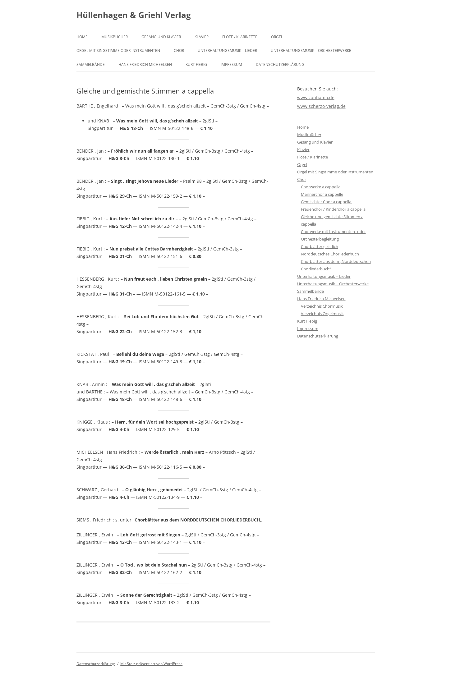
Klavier (202, 36)
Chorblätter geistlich (319, 246)
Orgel (277, 36)
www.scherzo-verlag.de (321, 106)
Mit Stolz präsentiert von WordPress (151, 663)
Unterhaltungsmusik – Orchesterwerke (311, 50)
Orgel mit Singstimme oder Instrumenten (118, 50)
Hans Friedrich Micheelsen (145, 64)
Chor (179, 50)
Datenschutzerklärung (280, 64)
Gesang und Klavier (161, 36)
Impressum (231, 64)
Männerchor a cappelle (322, 194)
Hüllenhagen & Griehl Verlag (133, 15)
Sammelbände (90, 64)
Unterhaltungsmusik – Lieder (227, 50)
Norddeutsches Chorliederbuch (330, 254)
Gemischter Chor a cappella (326, 201)
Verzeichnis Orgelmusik (322, 313)
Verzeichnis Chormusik (322, 306)
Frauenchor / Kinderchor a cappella (333, 209)
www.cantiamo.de (315, 97)
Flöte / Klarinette (239, 36)
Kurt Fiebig (196, 64)
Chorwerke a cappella (320, 187)
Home (82, 36)
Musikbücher (114, 36)
